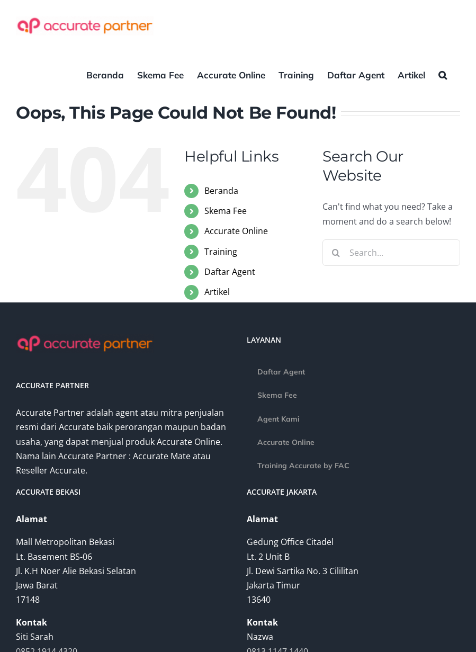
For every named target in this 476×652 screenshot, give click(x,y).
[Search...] (391, 252)
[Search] (335, 252)
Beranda (221, 191)
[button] (442, 74)
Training (220, 251)
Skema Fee (225, 211)
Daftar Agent (229, 272)
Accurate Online (236, 231)
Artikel (217, 292)
